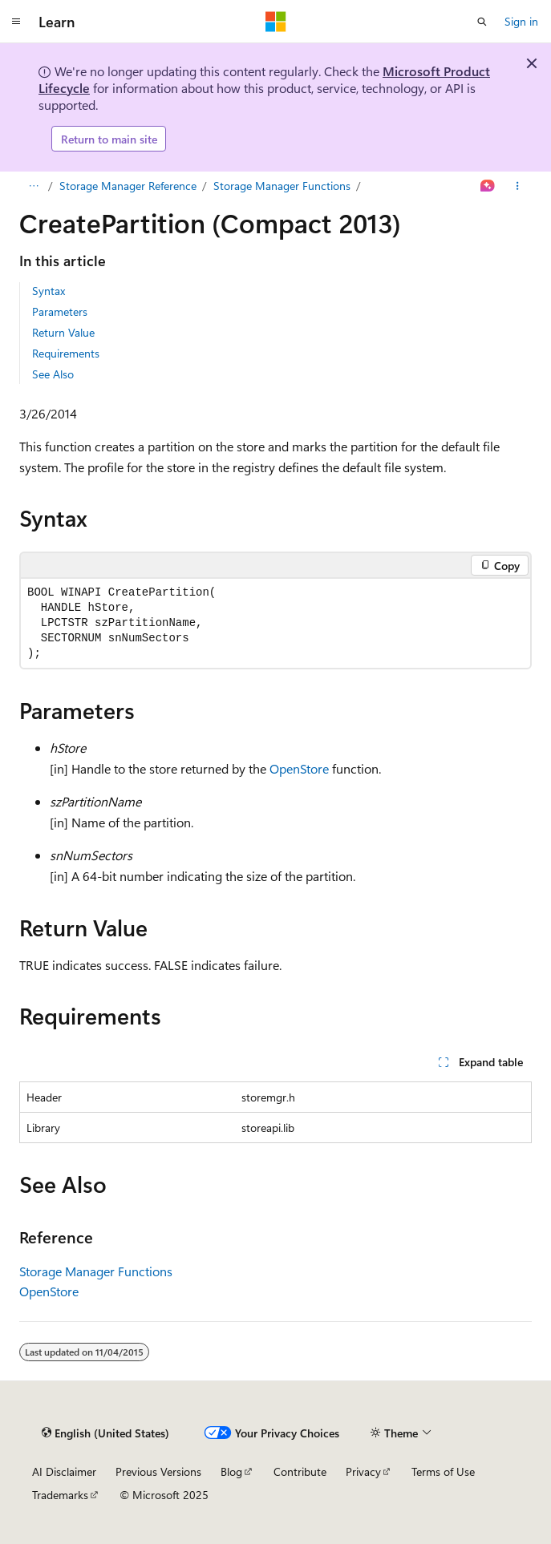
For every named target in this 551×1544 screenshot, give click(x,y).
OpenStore (299, 768)
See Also (53, 374)
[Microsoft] (275, 21)
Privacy (363, 1471)
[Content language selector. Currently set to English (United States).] (105, 1432)
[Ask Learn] (488, 186)
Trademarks (60, 1494)
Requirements (65, 353)
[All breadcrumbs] (33, 186)
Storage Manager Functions (281, 185)
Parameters (59, 311)
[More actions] (518, 186)
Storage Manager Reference (127, 185)
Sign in (521, 21)
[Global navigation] (16, 21)
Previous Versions (158, 1471)
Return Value (63, 332)
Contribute (299, 1471)
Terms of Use (443, 1471)
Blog (231, 1471)
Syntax (48, 290)
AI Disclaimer (64, 1471)
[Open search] (482, 21)
